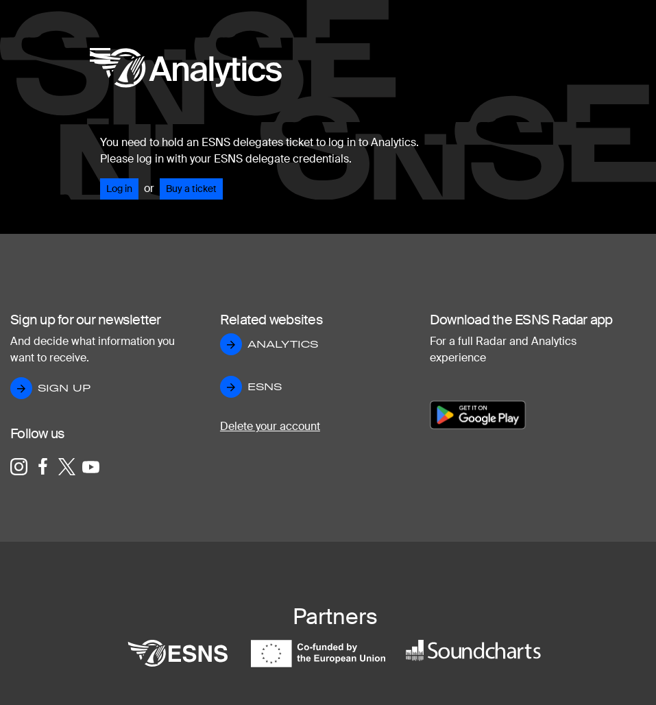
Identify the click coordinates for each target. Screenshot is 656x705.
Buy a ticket (191, 188)
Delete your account (270, 426)
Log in (119, 188)
